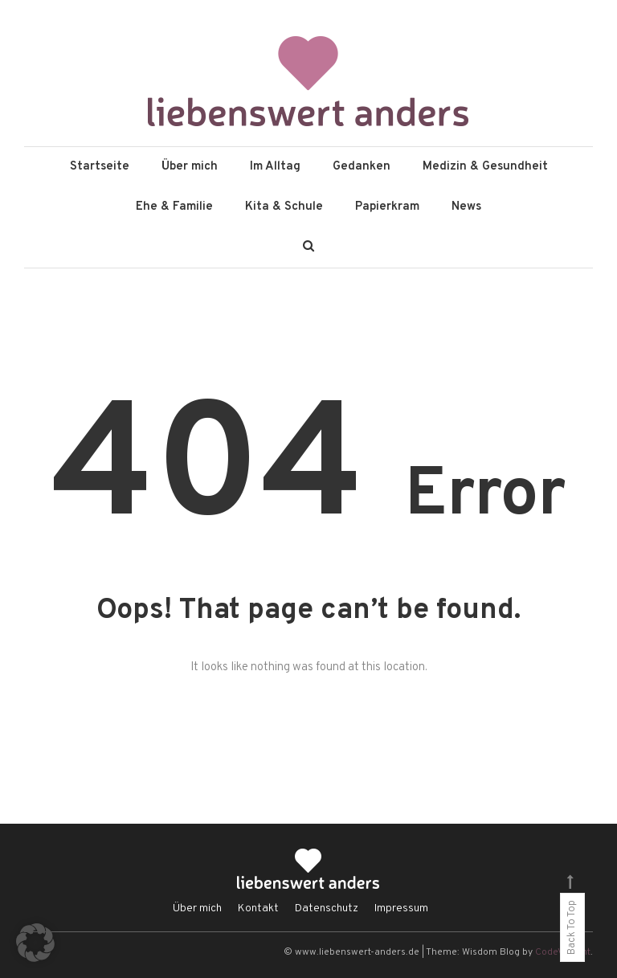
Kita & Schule (284, 207)
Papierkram (387, 207)
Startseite (99, 166)
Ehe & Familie (174, 207)
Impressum (401, 908)
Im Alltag (275, 166)
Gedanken (361, 166)
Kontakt (258, 908)
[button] (35, 942)
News (466, 207)
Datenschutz (326, 908)
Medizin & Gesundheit (485, 166)
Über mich (189, 166)
